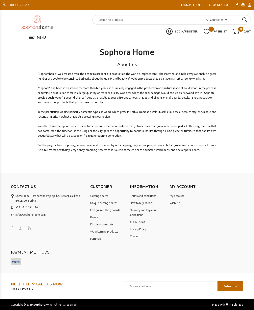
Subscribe (230, 286)
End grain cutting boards (105, 210)
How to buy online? (141, 203)
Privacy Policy (138, 229)
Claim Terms (137, 222)
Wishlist (175, 203)
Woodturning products (104, 231)
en (190, 5)
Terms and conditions (143, 195)
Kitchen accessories (102, 224)
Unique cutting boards (103, 203)
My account (177, 195)
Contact (135, 236)
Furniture (96, 238)
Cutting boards (99, 195)
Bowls (94, 217)
